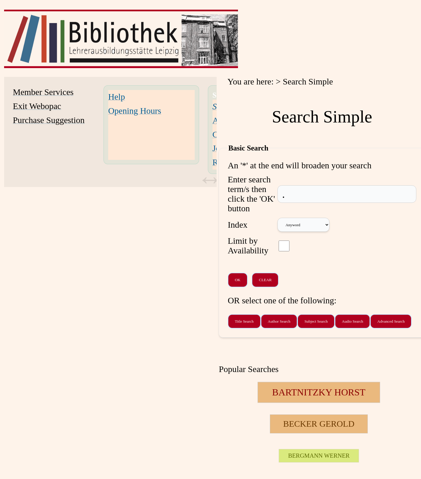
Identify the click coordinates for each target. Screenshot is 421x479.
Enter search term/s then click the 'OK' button (251, 194)
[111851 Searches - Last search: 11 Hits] (318, 423)
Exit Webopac (37, 106)
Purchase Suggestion (48, 120)
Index (237, 224)
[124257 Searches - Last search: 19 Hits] (318, 392)
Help (116, 96)
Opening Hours (134, 110)
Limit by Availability (248, 245)
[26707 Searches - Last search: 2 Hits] (318, 455)
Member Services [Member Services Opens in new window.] (43, 92)
